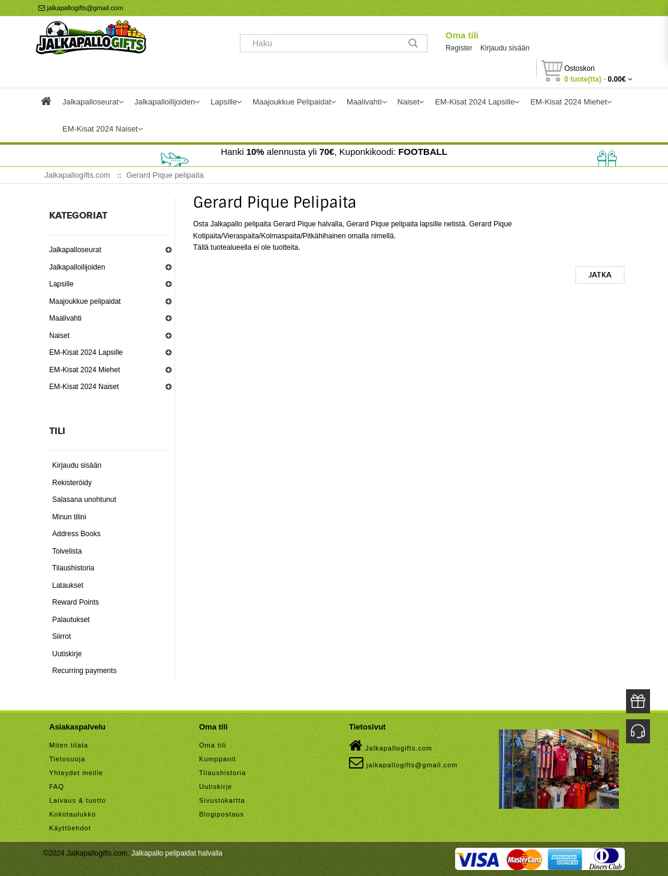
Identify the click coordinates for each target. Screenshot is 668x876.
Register (459, 48)
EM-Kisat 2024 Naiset (84, 386)
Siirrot (61, 636)
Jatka (600, 275)
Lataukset (67, 585)
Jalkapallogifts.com (390, 746)
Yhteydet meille (76, 772)
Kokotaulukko (72, 814)
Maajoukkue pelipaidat (85, 301)
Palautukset (71, 619)
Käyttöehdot (70, 828)
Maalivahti (65, 318)
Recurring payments (84, 670)
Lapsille (61, 284)
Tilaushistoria (73, 568)
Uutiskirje (67, 654)
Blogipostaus (221, 814)
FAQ (56, 786)
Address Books (76, 534)
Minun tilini (69, 517)
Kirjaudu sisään (504, 48)
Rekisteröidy (72, 483)
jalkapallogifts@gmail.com (80, 7)
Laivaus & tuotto (77, 800)
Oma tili (462, 35)
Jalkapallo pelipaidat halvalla (176, 853)
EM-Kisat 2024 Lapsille (86, 352)
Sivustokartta (222, 800)
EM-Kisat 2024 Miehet (84, 370)
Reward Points (75, 602)
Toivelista (67, 551)
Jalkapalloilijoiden (77, 267)
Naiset (59, 335)
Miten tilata (68, 745)
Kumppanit (217, 759)
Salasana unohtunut (84, 499)
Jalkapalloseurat (75, 250)
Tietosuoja (67, 759)
